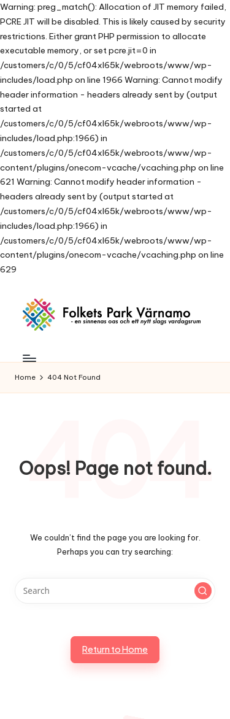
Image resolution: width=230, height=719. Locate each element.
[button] (203, 590)
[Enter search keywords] (115, 591)
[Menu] (29, 358)
